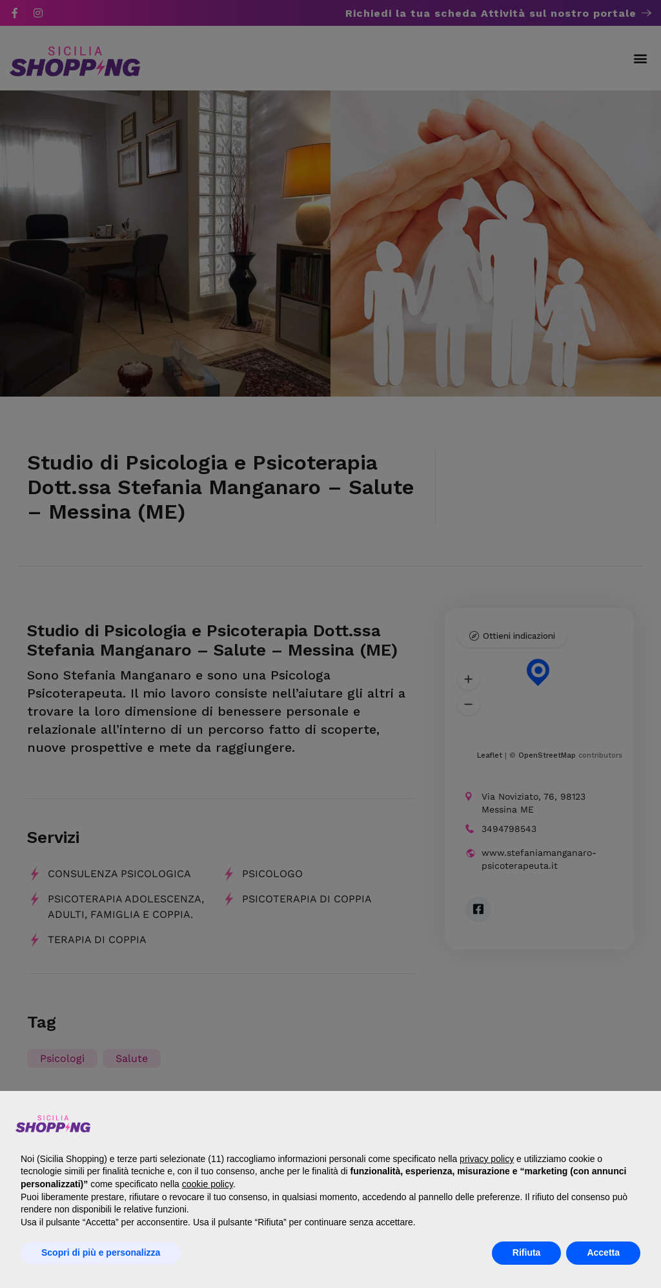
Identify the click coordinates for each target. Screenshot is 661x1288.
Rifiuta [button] (527, 1252)
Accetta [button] (603, 1252)
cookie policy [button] (207, 1184)
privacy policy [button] (487, 1159)
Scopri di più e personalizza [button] (100, 1252)
